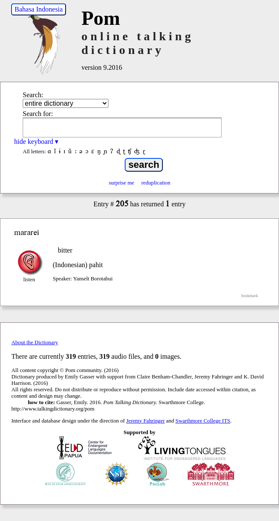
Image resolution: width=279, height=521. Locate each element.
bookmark (249, 295)
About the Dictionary (35, 342)
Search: (33, 94)
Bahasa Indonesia (39, 9)
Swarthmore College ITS (202, 421)
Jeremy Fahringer (145, 421)
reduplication (156, 183)
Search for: (38, 113)
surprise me (121, 183)
